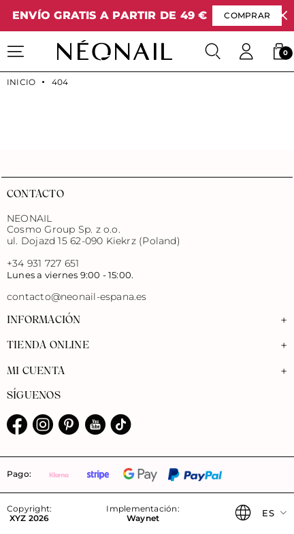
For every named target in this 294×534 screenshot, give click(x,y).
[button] (279, 52)
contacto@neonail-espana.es (77, 297)
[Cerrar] (282, 15)
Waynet (143, 518)
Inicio (21, 82)
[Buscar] (213, 52)
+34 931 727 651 (43, 263)
